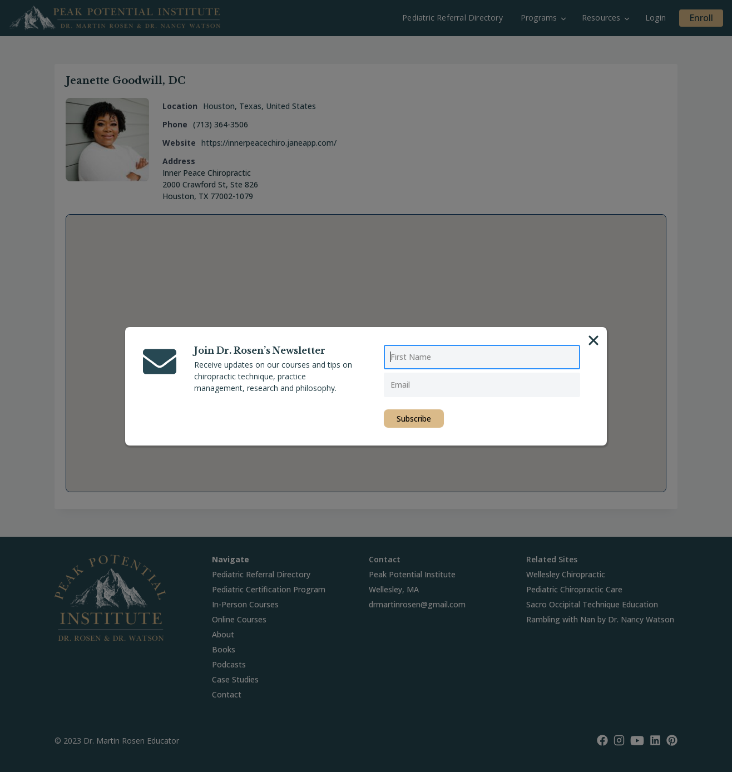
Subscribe (414, 418)
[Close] (593, 340)
